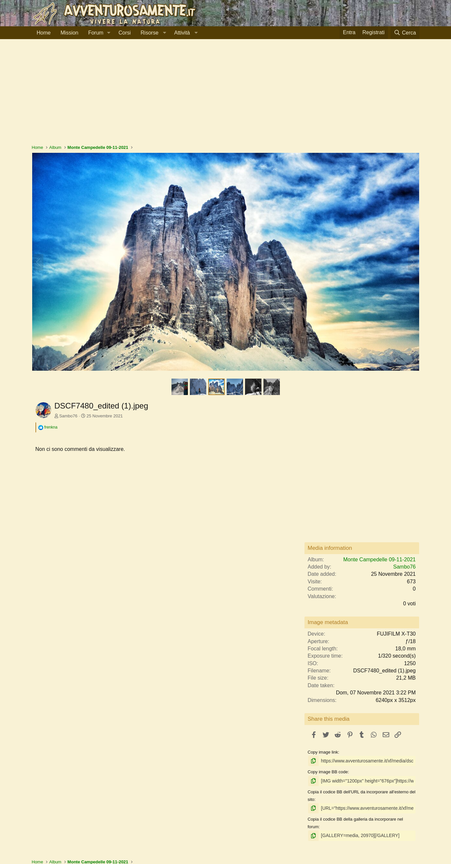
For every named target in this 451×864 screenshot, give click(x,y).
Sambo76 (68, 415)
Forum (95, 32)
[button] (109, 33)
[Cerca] (405, 32)
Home (44, 32)
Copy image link (323, 752)
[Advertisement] (225, 95)
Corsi (125, 32)
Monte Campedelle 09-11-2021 (379, 559)
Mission (69, 32)
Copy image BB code (328, 771)
